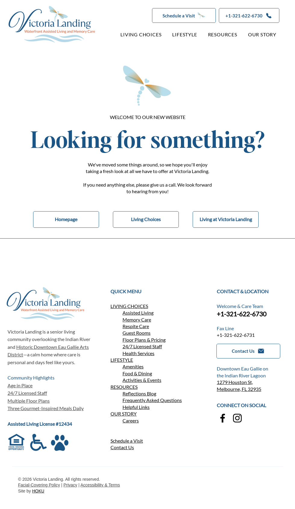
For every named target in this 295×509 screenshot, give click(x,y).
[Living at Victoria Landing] (226, 219)
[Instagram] (237, 418)
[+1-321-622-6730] (249, 15)
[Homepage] (66, 219)
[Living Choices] (146, 219)
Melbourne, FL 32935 (239, 389)
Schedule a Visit (126, 440)
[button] (184, 15)
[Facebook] (222, 418)
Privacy (70, 485)
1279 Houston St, (235, 382)
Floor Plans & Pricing (144, 340)
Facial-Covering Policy (39, 485)
